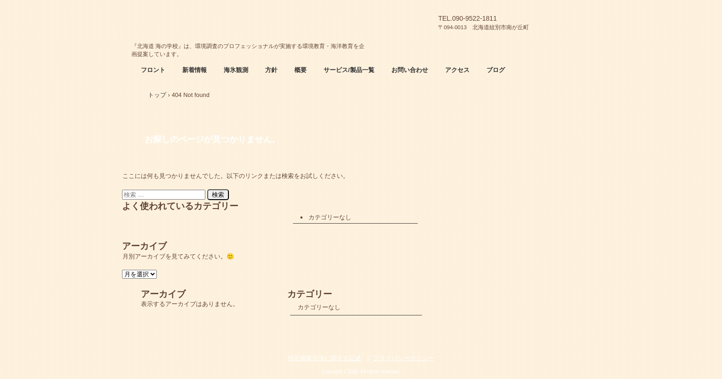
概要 (300, 69)
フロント (153, 69)
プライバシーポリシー (403, 358)
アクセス (457, 69)
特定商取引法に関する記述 (324, 358)
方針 (271, 69)
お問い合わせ (409, 69)
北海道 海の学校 (249, 21)
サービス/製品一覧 (349, 69)
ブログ (496, 69)
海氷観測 (236, 69)
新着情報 (194, 69)
